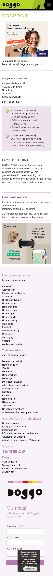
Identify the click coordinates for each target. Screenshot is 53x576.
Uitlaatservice (9, 402)
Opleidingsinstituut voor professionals (21, 412)
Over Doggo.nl (9, 462)
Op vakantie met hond (13, 409)
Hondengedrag (9, 307)
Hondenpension (10, 365)
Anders (5, 395)
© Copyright (8, 472)
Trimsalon (7, 405)
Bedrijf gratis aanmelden (14, 426)
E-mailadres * (15, 526)
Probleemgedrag (10, 330)
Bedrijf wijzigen (9, 430)
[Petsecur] (26, 38)
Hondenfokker (9, 399)
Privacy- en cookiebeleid (14, 468)
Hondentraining (10, 320)
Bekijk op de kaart (11, 102)
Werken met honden (12, 344)
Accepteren (30, 569)
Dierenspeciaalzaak (12, 382)
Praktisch (6, 327)
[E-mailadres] (25, 531)
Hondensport (8, 313)
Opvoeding (7, 324)
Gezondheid (8, 296)
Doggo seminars (10, 423)
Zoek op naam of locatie (14, 355)
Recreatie (7, 334)
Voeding (6, 341)
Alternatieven (8, 290)
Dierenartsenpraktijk (12, 361)
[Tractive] (26, 243)
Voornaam (13, 537)
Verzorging (7, 337)
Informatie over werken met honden (20, 433)
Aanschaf (7, 286)
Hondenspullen (9, 317)
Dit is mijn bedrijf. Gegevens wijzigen (20, 64)
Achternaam (14, 548)
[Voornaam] (25, 542)
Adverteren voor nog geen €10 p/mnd (21, 440)
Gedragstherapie (10, 388)
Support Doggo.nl (11, 465)
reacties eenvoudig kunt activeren (26, 217)
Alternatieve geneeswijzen (15, 385)
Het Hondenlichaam (12, 300)
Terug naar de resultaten (14, 61)
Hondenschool (9, 375)
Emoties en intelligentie (13, 293)
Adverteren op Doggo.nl (14, 437)
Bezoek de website (11, 97)
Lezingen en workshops (14, 280)
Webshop (7, 378)
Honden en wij (9, 303)
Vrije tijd (6, 368)
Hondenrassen (9, 310)
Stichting (6, 392)
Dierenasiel (7, 371)
